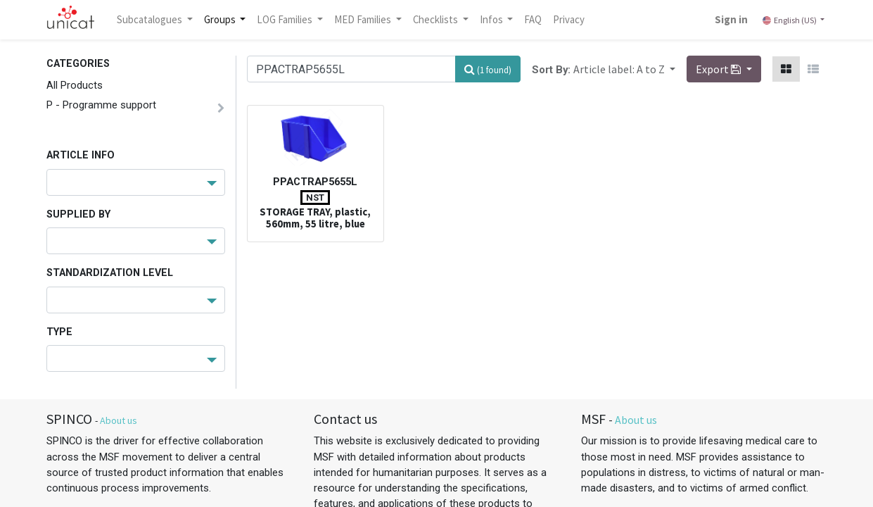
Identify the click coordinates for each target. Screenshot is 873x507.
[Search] (488, 69)
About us (118, 420)
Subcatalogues (152, 19)
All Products (74, 85)
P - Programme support (101, 105)
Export (719, 69)
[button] (624, 69)
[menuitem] (534, 19)
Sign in (729, 19)
